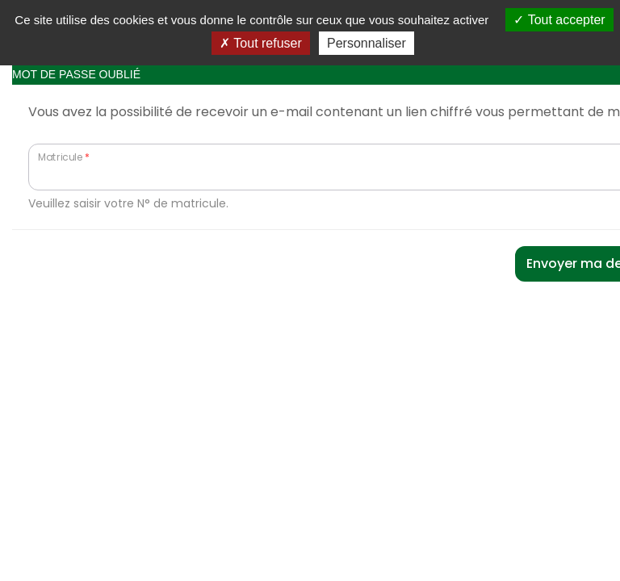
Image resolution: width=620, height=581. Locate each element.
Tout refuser (261, 43)
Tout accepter (559, 20)
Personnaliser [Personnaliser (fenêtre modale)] (366, 43)
